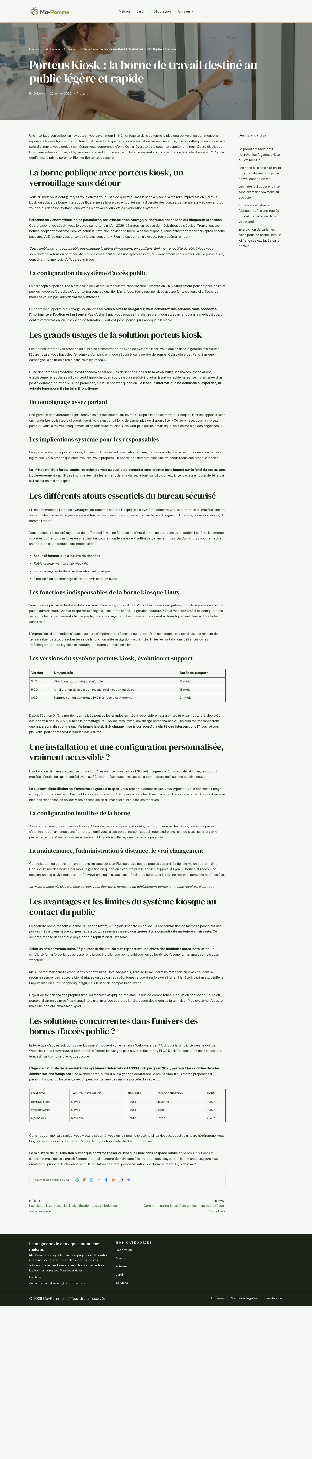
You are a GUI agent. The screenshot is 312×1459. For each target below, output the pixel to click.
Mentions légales (240, 1451)
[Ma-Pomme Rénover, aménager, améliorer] (49, 11)
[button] (196, 11)
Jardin (139, 11)
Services (122, 1436)
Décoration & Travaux (44, 49)
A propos (211, 1451)
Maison (121, 11)
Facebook (35, 1430)
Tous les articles (71, 1423)
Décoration (162, 11)
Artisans (69, 49)
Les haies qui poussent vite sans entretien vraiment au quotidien (258, 203)
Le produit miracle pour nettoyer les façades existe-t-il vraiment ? (259, 155)
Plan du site (272, 1451)
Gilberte (40, 94)
